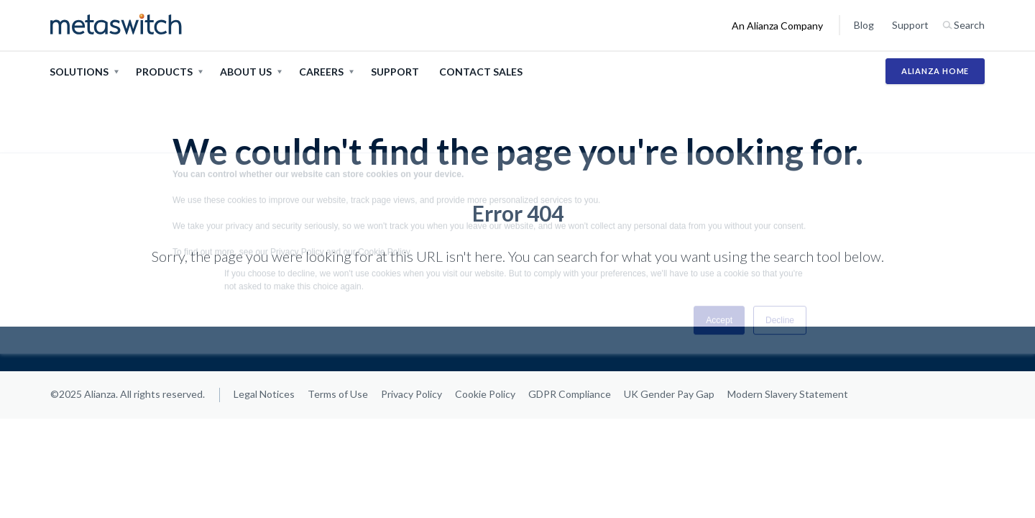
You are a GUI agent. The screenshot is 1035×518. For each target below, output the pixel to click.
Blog (864, 25)
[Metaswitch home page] (116, 25)
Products (164, 71)
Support (910, 25)
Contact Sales (481, 71)
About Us (246, 71)
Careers (321, 71)
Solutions (79, 71)
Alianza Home (935, 71)
